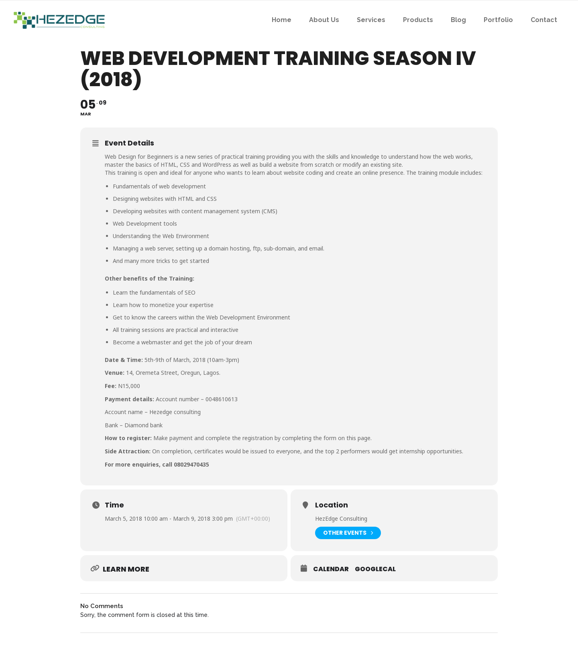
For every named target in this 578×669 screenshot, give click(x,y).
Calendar (331, 569)
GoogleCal (375, 569)
